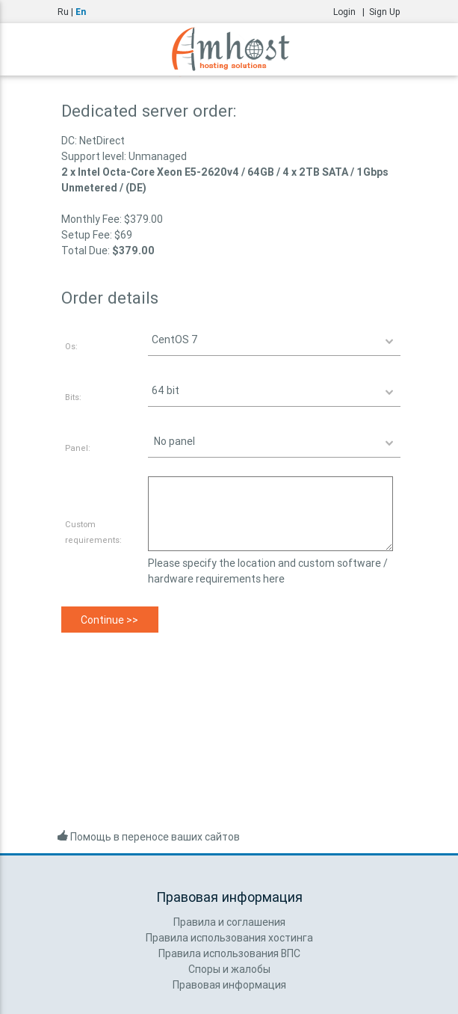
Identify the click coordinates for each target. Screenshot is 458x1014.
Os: (71, 346)
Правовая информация (229, 985)
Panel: (77, 448)
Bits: (73, 397)
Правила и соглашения (229, 922)
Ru (63, 11)
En (80, 11)
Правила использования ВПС (229, 953)
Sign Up (384, 11)
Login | (351, 11)
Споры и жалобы (229, 969)
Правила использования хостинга (229, 937)
